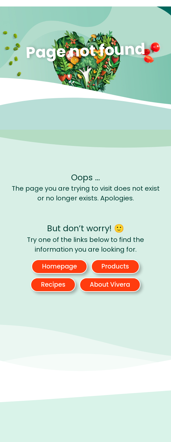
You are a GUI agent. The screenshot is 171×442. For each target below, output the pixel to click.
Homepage (59, 266)
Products (115, 266)
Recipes (53, 284)
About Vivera (110, 284)
